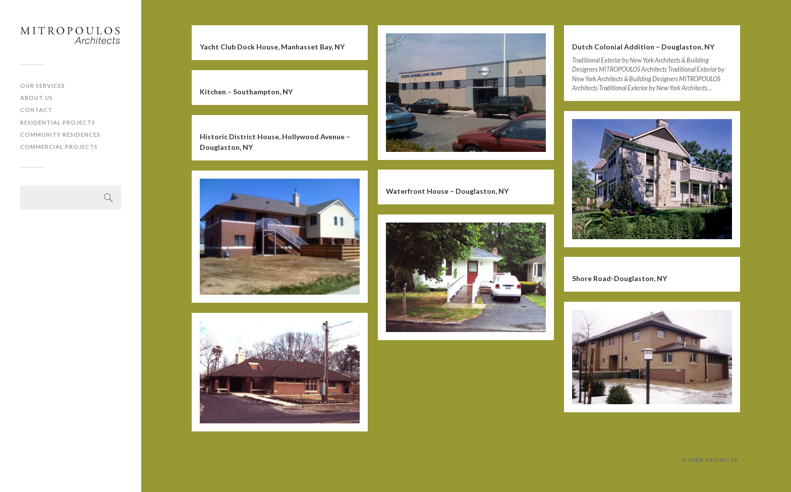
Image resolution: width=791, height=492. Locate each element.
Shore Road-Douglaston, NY (619, 278)
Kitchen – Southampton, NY (246, 91)
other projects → (714, 460)
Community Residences (60, 134)
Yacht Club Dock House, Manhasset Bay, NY (272, 46)
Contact (36, 109)
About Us (36, 97)
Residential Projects (57, 122)
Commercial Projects (59, 146)
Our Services (42, 85)
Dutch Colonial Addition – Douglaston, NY (643, 46)
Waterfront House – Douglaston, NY (447, 191)
